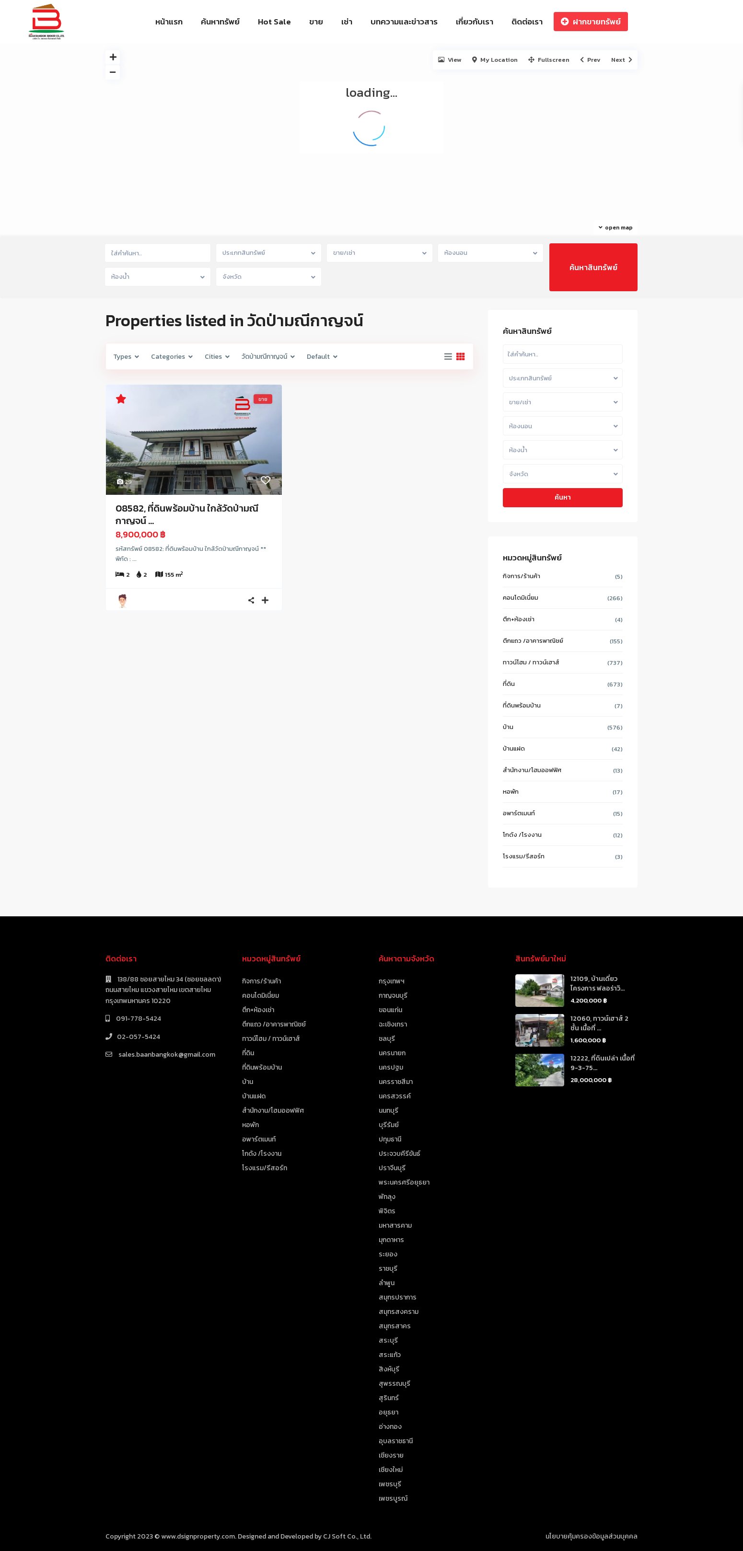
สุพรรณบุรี (394, 1384)
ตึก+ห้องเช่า (518, 619)
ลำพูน (387, 1283)
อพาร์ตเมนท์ (519, 813)
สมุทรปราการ (398, 1297)
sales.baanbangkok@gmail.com (166, 1054)
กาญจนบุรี (393, 996)
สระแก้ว (390, 1355)
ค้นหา (563, 497)
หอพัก (511, 791)
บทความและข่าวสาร (404, 21)
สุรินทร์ (389, 1398)
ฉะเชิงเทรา (393, 1024)
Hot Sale (274, 21)
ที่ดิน (509, 683)
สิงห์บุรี (389, 1369)
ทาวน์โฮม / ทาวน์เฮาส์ (531, 662)
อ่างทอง (390, 1427)
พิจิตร (387, 1211)
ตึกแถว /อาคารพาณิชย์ (533, 640)
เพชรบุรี (390, 1484)
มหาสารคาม (395, 1225)
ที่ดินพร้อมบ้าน (522, 705)
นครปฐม (391, 1067)
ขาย (316, 21)
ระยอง (388, 1254)
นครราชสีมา (396, 1082)
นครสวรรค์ (395, 1096)
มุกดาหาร (391, 1240)
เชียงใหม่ (391, 1470)
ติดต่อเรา (527, 21)
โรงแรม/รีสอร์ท (524, 856)
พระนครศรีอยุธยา (404, 1182)
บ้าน (508, 726)
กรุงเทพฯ (392, 981)
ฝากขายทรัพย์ (591, 21)
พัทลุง (387, 1197)
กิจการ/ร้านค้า (521, 576)
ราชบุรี (388, 1269)
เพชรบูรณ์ (393, 1499)
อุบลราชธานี (396, 1441)
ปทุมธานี (390, 1139)
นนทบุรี (388, 1111)
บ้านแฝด (514, 748)
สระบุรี (388, 1340)
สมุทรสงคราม (398, 1312)
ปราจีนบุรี (392, 1168)
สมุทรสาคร (395, 1326)
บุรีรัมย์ (389, 1125)
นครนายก (392, 1053)
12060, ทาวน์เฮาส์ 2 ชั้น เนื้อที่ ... (599, 1023)
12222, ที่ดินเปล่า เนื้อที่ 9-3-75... (602, 1063)
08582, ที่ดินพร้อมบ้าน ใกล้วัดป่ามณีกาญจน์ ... (187, 514)
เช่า (346, 21)
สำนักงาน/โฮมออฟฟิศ (532, 770)
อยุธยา (388, 1412)
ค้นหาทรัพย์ (220, 21)
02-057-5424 (138, 1037)
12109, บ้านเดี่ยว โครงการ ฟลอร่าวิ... (597, 983)
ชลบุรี (387, 1039)
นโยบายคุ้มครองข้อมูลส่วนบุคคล (592, 1536)
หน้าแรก (169, 21)
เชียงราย (391, 1455)
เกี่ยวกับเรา (474, 21)
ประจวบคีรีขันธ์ (399, 1154)
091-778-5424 (138, 1019)
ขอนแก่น (390, 1010)
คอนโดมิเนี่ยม (520, 597)
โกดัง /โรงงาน (522, 834)
